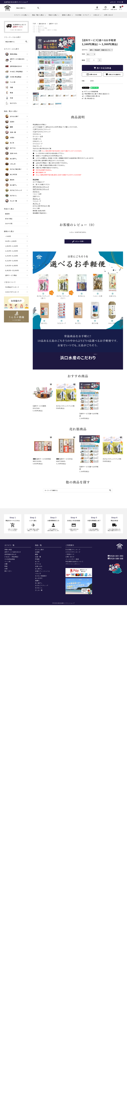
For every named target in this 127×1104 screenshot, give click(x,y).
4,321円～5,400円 (11, 261)
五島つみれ (38, 1065)
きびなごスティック (41, 1084)
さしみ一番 (38, 1089)
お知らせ (96, 15)
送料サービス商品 (42, 28)
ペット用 (7, 1060)
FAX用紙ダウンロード (12, 287)
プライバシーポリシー (72, 1063)
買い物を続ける (88, 98)
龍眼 (36, 1053)
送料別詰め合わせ (10, 1053)
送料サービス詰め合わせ (12, 1051)
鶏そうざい (8, 1070)
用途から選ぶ (53, 15)
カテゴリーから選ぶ (20, 15)
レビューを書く (78, 241)
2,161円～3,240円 (11, 251)
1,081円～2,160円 (11, 246)
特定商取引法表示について (74, 1060)
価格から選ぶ (66, 15)
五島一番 (38, 1055)
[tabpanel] (55, 63)
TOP (34, 26)
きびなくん (36, 192)
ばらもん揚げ (39, 1048)
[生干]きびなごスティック (41, 189)
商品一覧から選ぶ (38, 15)
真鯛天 (37, 1079)
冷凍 (5, 1067)
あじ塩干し (38, 1082)
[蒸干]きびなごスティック (41, 187)
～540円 (8, 236)
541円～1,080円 (10, 241)
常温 (39, 32)
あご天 (37, 1060)
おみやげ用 (8, 224)
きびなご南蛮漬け (41, 1075)
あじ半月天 (38, 1077)
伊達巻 (37, 1058)
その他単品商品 (9, 1058)
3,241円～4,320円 (11, 256)
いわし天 (38, 1072)
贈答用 (7, 214)
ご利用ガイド (69, 1053)
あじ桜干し (38, 1067)
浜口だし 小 (36, 199)
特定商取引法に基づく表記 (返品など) (95, 94)
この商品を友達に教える (91, 96)
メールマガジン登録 (72, 1058)
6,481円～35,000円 (12, 270)
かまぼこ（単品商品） (11, 1055)
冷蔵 (5, 1063)
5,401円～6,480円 (11, 266)
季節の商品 (8, 1048)
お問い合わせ (108, 15)
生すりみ (38, 1063)
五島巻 (37, 1051)
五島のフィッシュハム (42, 1070)
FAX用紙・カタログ (82, 15)
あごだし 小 (36, 203)
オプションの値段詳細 (90, 91)
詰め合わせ (41, 26)
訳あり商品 (8, 219)
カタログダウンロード (12, 292)
